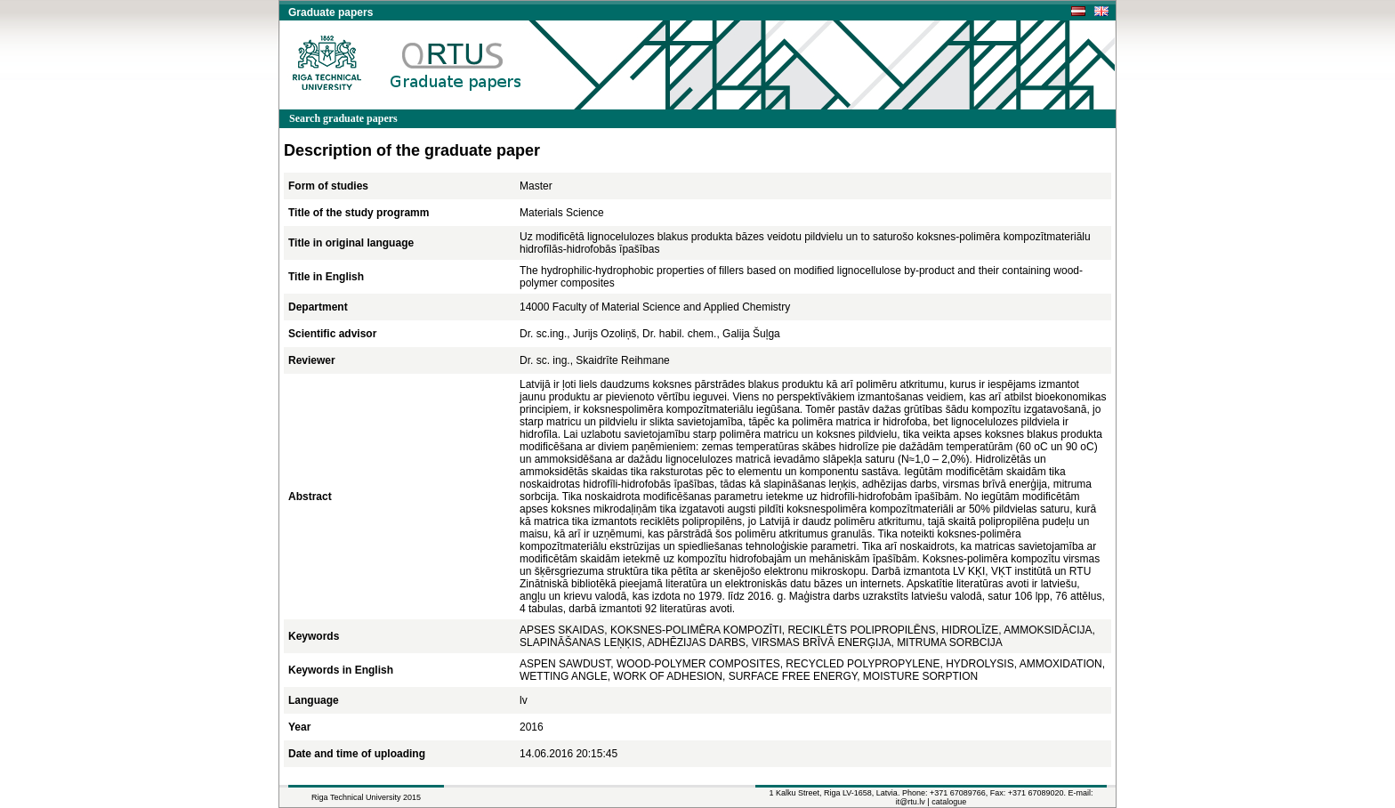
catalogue (948, 801)
